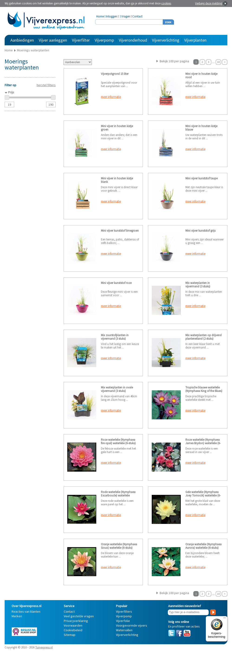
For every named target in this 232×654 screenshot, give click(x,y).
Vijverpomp (104, 40)
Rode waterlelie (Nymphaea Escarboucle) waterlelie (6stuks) (118, 495)
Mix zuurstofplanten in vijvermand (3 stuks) (115, 337)
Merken (17, 616)
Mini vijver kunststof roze (116, 283)
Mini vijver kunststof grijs (200, 231)
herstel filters (46, 85)
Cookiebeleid (73, 630)
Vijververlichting (165, 40)
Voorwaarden (73, 625)
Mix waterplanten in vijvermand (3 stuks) (197, 284)
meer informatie (111, 97)
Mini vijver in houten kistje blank (117, 180)
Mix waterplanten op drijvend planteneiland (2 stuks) (203, 337)
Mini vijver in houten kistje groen (117, 127)
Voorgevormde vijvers (131, 625)
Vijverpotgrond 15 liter (115, 74)
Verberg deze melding (208, 3)
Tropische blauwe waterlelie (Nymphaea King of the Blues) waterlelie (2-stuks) (203, 390)
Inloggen (111, 16)
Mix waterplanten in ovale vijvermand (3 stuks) (117, 389)
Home (100, 16)
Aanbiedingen (22, 40)
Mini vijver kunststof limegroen (120, 231)
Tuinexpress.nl (44, 647)
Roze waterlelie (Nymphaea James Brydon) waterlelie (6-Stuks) (203, 443)
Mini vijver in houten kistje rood (201, 75)
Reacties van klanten (26, 611)
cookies (166, 3)
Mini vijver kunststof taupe (201, 178)
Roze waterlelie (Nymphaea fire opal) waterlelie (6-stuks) (118, 441)
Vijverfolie (123, 621)
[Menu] (224, 619)
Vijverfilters (124, 611)
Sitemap (69, 635)
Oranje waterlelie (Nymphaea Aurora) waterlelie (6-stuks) (203, 546)
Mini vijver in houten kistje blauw (201, 127)
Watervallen (124, 630)
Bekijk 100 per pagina (174, 61)
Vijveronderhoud (133, 40)
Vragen (125, 16)
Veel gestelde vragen (79, 616)
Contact (137, 16)
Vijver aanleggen (53, 40)
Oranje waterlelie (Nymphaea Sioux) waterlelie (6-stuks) (119, 546)
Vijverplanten (195, 40)
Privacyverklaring (76, 621)
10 (218, 62)
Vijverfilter (81, 40)
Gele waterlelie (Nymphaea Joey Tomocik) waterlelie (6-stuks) (203, 495)
